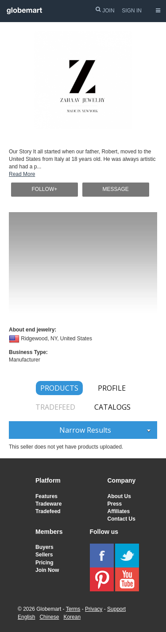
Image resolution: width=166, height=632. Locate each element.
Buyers (44, 547)
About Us (119, 496)
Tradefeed (48, 511)
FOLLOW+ (45, 189)
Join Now (47, 570)
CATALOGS (112, 407)
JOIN (108, 11)
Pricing (44, 563)
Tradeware (48, 504)
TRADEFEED (55, 407)
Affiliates (119, 511)
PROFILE (112, 388)
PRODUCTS (59, 388)
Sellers (44, 555)
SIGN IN (132, 11)
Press (115, 504)
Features (46, 496)
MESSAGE (115, 189)
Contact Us (121, 519)
